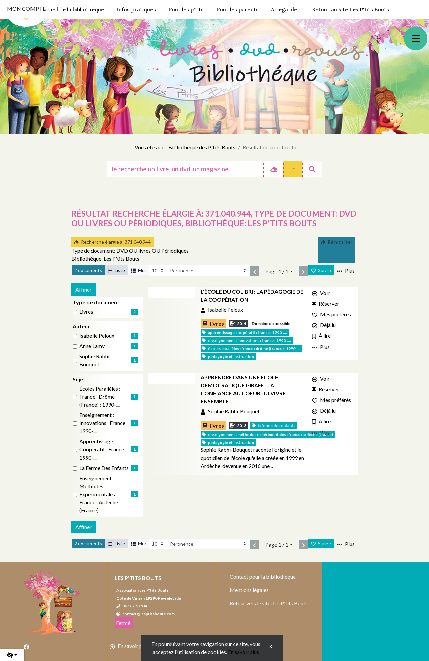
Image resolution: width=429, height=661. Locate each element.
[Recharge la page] (158, 270)
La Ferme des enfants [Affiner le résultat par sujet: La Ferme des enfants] (104, 468)
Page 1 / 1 (276, 271)
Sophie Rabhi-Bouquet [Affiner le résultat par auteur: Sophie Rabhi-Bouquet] (95, 360)
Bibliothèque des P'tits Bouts (201, 147)
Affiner (83, 289)
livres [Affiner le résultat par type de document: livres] (86, 311)
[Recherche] (185, 169)
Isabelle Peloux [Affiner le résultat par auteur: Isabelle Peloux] (96, 335)
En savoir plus (243, 652)
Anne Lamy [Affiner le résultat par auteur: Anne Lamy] (92, 346)
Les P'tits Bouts (138, 578)
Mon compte (26, 8)
